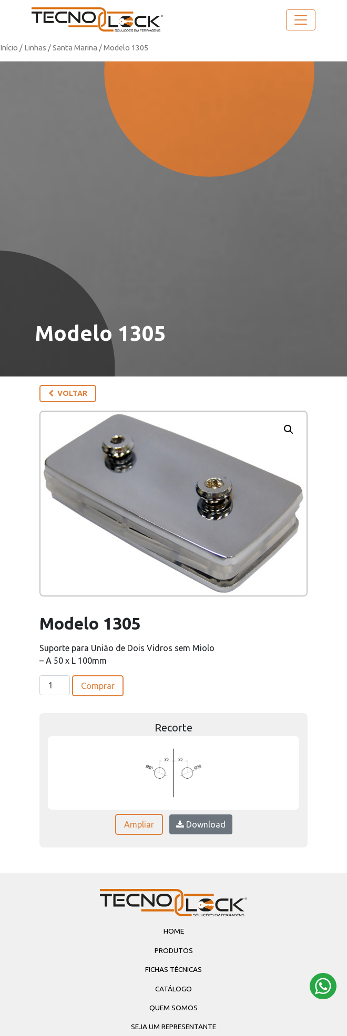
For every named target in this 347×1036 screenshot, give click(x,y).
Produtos (174, 950)
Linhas (35, 47)
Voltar (67, 393)
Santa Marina (75, 47)
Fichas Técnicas (173, 969)
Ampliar (139, 824)
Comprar (98, 685)
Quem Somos (173, 1007)
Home (174, 931)
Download (201, 824)
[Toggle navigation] (300, 19)
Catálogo (173, 989)
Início (9, 47)
